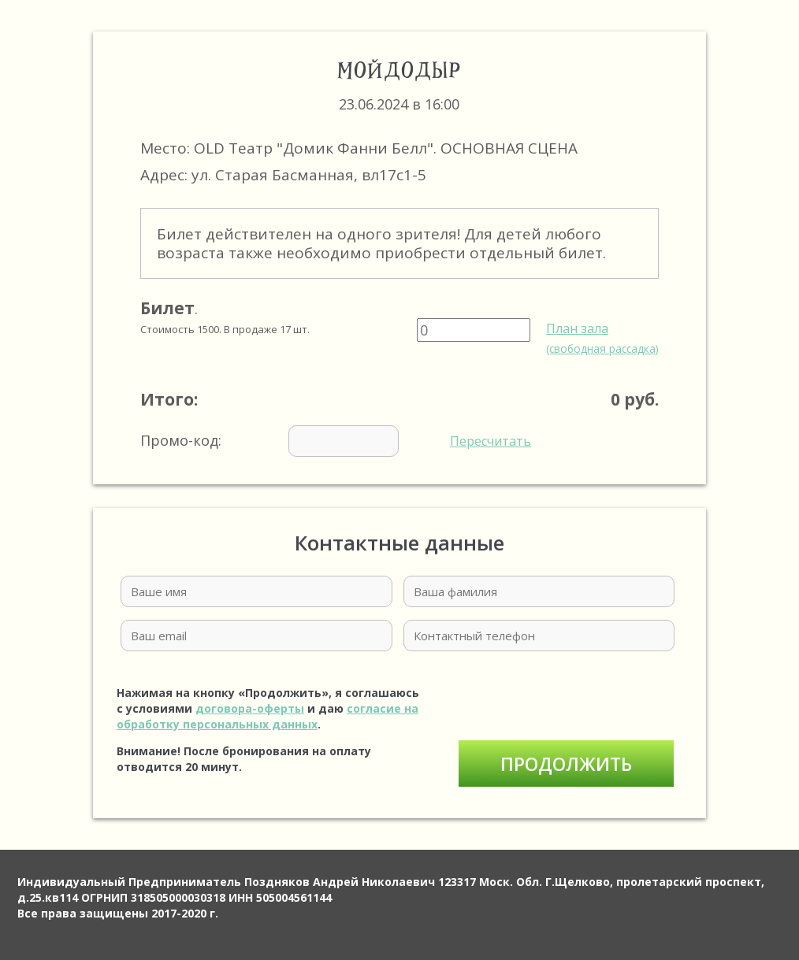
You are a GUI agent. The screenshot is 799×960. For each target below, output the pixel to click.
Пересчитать (490, 441)
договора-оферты (249, 708)
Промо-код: (335, 441)
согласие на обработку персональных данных (267, 716)
